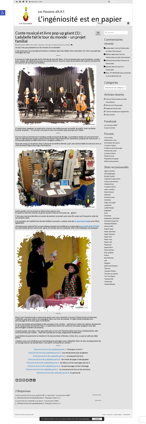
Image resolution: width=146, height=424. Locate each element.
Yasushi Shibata (109, 284)
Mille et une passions (111, 161)
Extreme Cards (109, 197)
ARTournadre (21, 44)
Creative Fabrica (110, 187)
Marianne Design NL (111, 221)
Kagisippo (107, 210)
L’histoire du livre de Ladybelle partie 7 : (42, 369)
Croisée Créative (110, 145)
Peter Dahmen (109, 250)
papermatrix (108, 247)
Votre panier (35, 1)
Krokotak (107, 216)
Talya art (107, 268)
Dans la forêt (110, 115)
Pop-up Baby (108, 252)
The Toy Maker (109, 276)
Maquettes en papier (111, 158)
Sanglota (107, 263)
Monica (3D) (108, 226)
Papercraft (108, 242)
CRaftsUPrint (109, 184)
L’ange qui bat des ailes (113, 108)
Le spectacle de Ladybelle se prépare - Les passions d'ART (37, 401)
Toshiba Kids (108, 279)
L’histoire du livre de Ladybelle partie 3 (49, 356)
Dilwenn (108, 67)
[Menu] (113, 23)
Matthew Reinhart (110, 224)
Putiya (106, 255)
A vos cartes (108, 137)
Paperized (107, 245)
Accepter (97, 419)
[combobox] (115, 87)
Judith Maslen (109, 208)
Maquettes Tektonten (111, 218)
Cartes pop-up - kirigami (51, 44)
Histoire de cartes (110, 151)
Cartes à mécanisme (111, 181)
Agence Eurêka (109, 171)
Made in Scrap (109, 156)
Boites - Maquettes (39, 44)
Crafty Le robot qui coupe (113, 148)
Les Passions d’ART (111, 125)
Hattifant (107, 200)
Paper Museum (109, 234)
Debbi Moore (109, 192)
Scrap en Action (109, 128)
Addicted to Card (110, 140)
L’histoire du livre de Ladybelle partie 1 (50, 349)
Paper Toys (108, 239)
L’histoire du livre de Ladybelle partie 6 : (44, 366)
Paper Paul (108, 237)
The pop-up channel (111, 274)
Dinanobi (107, 195)
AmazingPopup (109, 173)
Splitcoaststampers (111, 266)
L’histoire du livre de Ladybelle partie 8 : (53, 373)
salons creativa (109, 189)
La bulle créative (110, 153)
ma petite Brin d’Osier (90, 226)
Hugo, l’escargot (110, 202)
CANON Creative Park (112, 179)
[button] (2, 12)
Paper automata (109, 231)
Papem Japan (108, 229)
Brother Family (109, 176)
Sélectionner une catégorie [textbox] (114, 88)
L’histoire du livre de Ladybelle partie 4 (44, 359)
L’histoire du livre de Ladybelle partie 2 (44, 353)
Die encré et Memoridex (114, 105)
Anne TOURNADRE (113, 73)
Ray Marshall (108, 258)
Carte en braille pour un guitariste (117, 111)
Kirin (106, 213)
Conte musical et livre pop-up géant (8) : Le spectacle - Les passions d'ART (42, 395)
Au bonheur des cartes (112, 143)
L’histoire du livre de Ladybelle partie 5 (42, 363)
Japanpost (107, 205)
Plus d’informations (84, 419)
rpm (105, 260)
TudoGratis (108, 281)
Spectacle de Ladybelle (64, 44)
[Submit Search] (108, 1)
